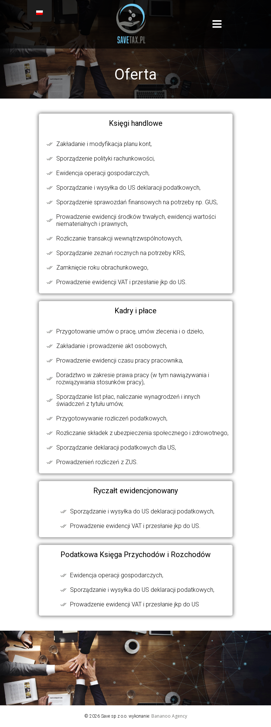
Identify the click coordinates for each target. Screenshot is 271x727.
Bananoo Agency (169, 716)
